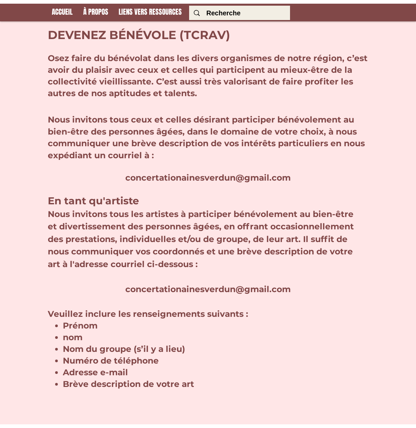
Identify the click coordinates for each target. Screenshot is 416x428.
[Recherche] (241, 13)
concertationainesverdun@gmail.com (208, 178)
